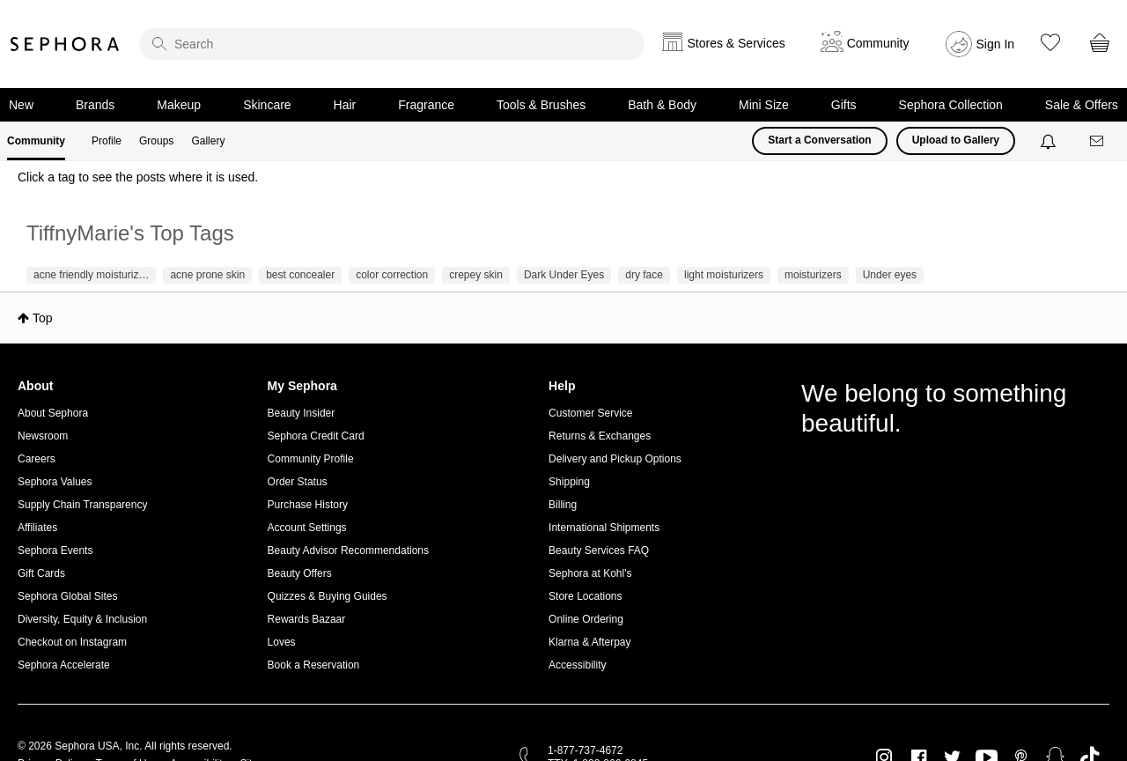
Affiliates (37, 527)
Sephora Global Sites (67, 596)
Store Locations (585, 596)
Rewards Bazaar (307, 619)
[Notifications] (1050, 141)
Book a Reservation (314, 665)
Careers (36, 459)
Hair (345, 105)
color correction (392, 275)
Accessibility (577, 665)
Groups (156, 141)
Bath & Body (662, 105)
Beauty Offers (300, 573)
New (21, 105)
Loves (282, 642)
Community (36, 141)
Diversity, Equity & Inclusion (82, 619)
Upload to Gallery (955, 140)
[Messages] (1098, 141)
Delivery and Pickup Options (615, 459)
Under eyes (890, 275)
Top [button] (43, 318)
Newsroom (43, 436)
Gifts (844, 105)
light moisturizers (723, 275)
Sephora (65, 44)
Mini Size (764, 105)
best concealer (300, 275)
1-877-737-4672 (585, 750)
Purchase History (308, 505)
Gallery (208, 141)
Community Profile (311, 459)
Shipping (569, 482)
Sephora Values (55, 482)
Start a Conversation (819, 140)
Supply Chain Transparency (82, 505)
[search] (392, 44)
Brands (95, 105)
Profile (107, 141)
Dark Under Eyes (564, 275)
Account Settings (307, 527)
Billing (563, 505)
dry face (644, 275)
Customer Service (590, 413)
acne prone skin (207, 275)
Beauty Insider (301, 413)
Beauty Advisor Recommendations (348, 550)
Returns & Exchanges (600, 436)
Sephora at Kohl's (590, 573)
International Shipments (604, 527)
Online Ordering (586, 619)
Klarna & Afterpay (589, 642)
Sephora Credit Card (316, 436)
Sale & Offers (1081, 105)
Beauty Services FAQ (599, 550)
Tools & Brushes (541, 105)
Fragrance (426, 105)
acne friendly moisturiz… (91, 275)
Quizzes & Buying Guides (327, 596)
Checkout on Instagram (72, 642)
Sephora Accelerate (64, 665)
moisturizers (813, 275)
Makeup (179, 105)
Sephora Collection (951, 105)
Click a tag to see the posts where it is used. (138, 177)
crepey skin (476, 275)
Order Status (298, 482)
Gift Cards (41, 573)
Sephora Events (55, 550)
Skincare (267, 105)
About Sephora (53, 413)
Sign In (995, 44)
